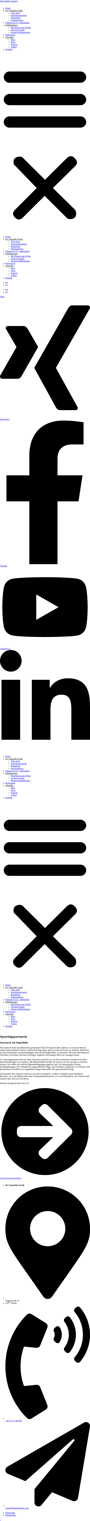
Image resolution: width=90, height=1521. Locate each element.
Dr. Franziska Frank (14, 10)
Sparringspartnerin (19, 15)
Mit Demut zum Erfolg (21, 27)
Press (13, 42)
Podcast (14, 44)
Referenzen (10, 35)
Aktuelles (9, 37)
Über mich (15, 13)
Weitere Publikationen (20, 32)
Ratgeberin (15, 18)
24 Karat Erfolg (17, 30)
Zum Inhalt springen (9, 1)
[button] (45, 143)
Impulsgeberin (17, 20)
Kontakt (8, 49)
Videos (14, 47)
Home (8, 8)
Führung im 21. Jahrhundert (17, 23)
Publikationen (11, 25)
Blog (13, 40)
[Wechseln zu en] (6, 285)
